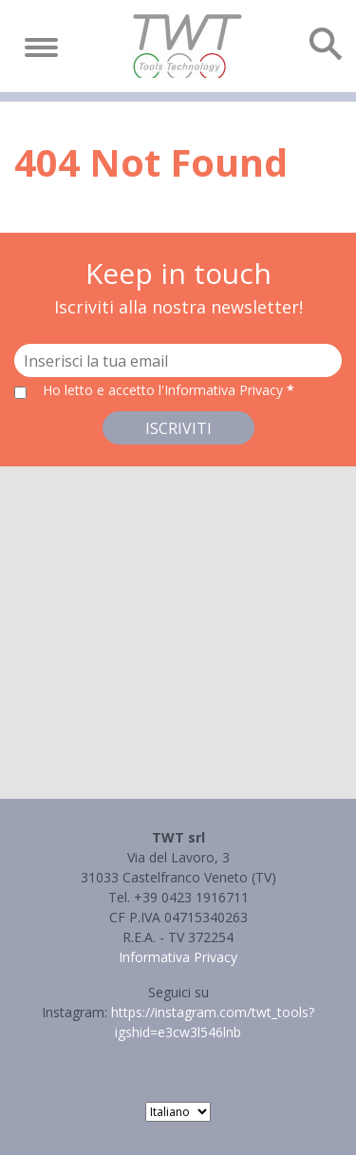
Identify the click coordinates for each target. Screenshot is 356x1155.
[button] (178, 615)
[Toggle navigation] (41, 47)
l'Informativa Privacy (223, 390)
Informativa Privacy (178, 957)
